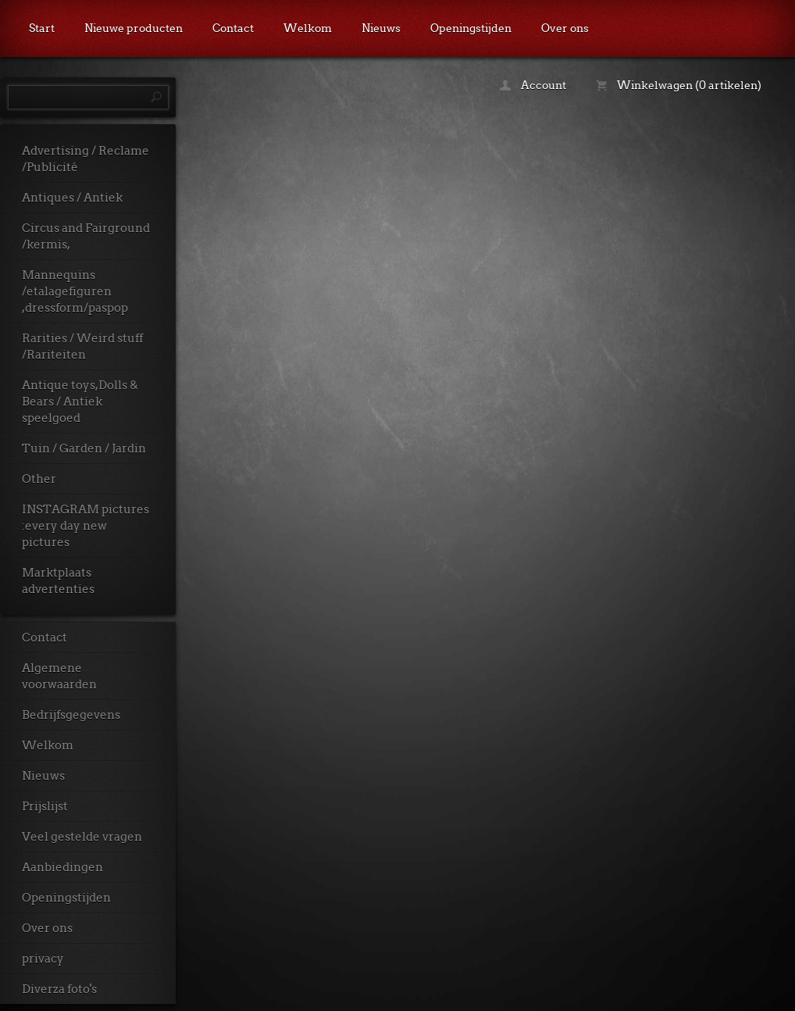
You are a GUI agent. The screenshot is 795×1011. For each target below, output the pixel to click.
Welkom (307, 28)
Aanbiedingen (62, 867)
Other (39, 479)
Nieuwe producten (133, 28)
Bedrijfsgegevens (71, 715)
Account (533, 85)
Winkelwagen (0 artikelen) (678, 85)
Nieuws (381, 28)
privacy (43, 959)
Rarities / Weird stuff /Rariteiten (82, 346)
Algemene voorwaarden (59, 676)
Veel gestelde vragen (82, 837)
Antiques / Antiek (72, 198)
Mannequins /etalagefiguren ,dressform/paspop (75, 291)
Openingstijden (471, 28)
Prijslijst (45, 806)
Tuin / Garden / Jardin (84, 448)
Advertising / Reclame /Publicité (85, 159)
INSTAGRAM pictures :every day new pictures (85, 525)
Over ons (565, 28)
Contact (233, 28)
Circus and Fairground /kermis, (86, 236)
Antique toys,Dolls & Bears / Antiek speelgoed (80, 401)
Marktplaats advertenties (58, 581)
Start (42, 28)
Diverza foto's (59, 989)
